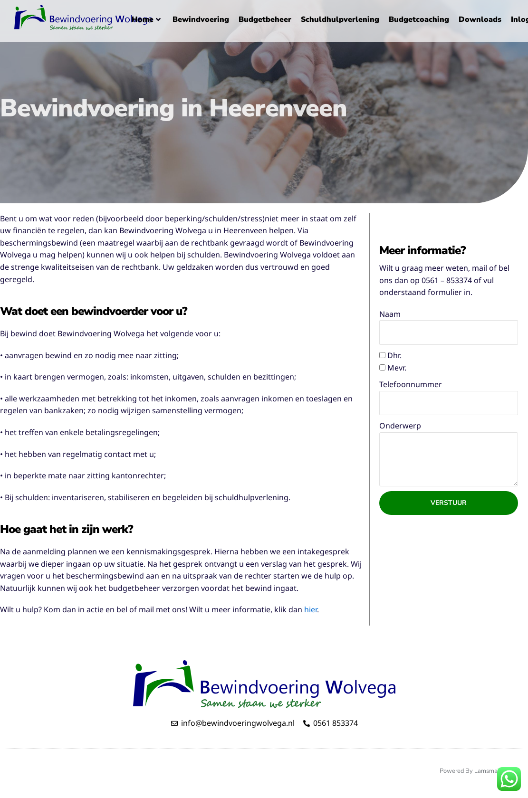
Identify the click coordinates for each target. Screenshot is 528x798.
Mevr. (396, 367)
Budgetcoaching (419, 19)
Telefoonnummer (410, 384)
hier (310, 609)
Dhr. (394, 355)
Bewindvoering (201, 19)
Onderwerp (400, 425)
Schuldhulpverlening (340, 19)
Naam (390, 314)
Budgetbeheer (265, 19)
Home (146, 19)
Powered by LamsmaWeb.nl (479, 771)
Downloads (480, 19)
